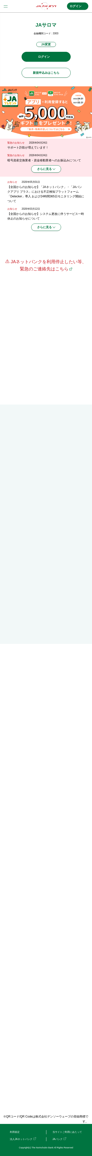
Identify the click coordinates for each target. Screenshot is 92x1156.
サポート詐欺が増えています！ (28, 147)
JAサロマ (46, 25)
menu (5, 6)
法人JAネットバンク (21, 1139)
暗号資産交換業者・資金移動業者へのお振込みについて (44, 160)
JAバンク (58, 1139)
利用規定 (15, 1132)
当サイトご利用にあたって (67, 1132)
